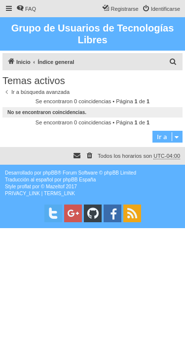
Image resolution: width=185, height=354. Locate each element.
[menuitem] (26, 9)
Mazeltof (55, 186)
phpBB (50, 173)
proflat (24, 186)
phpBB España (79, 179)
